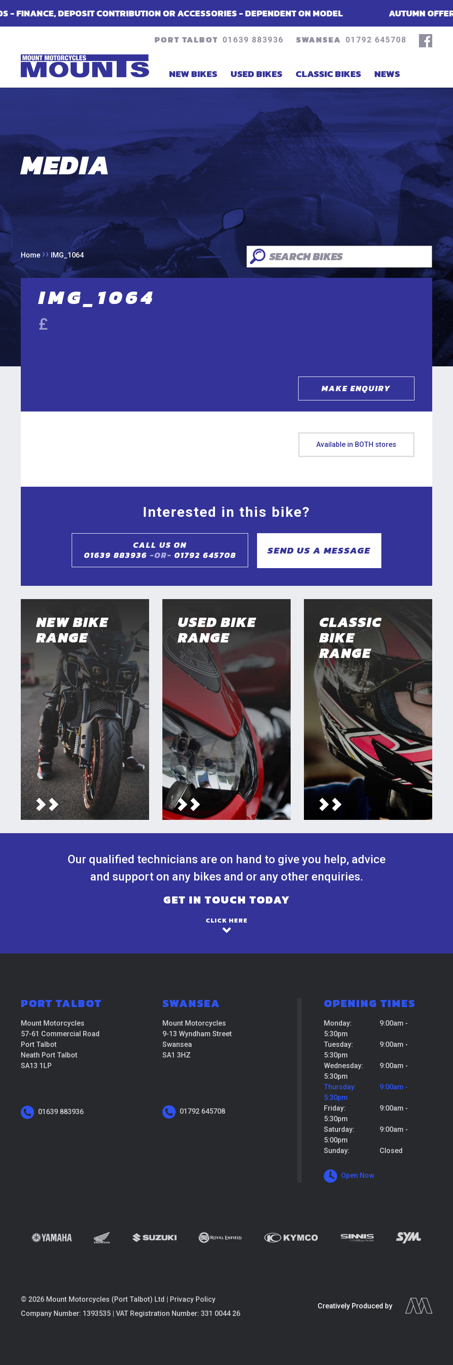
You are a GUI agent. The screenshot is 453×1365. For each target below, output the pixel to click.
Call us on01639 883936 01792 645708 (160, 550)
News (387, 74)
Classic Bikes (328, 74)
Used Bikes (256, 74)
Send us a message (319, 550)
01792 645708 (376, 39)
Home (30, 255)
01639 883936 (253, 39)
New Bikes (193, 74)
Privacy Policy (192, 1299)
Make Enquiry (356, 388)
